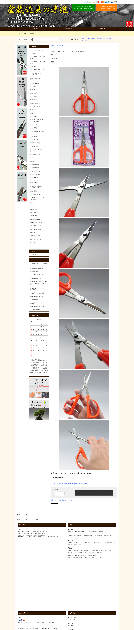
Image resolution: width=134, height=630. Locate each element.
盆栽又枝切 (99, 38)
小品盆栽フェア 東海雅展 (37, 306)
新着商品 (30, 33)
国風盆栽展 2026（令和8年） (37, 268)
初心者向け (33, 254)
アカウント (33, 28)
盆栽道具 (83, 38)
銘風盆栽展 (33, 303)
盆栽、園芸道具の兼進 (29, 15)
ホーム (52, 45)
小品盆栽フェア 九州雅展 (37, 293)
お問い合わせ (67, 28)
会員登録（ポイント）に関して (38, 271)
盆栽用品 (93, 38)
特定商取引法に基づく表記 (65, 500)
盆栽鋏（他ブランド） (60, 45)
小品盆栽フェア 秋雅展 (36, 296)
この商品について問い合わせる (72, 483)
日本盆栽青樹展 (34, 299)
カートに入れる (94, 493)
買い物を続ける (85, 483)
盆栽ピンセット (107, 38)
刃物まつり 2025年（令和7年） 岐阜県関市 (39, 289)
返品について (54, 500)
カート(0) (101, 28)
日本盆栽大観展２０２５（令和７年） (38, 264)
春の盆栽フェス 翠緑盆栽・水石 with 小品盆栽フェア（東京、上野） (38, 283)
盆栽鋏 (88, 38)
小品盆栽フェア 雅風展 (36, 275)
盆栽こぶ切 (84, 40)
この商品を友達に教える (57, 483)
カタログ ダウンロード (36, 309)
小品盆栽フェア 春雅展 (36, 278)
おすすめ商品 (21, 33)
